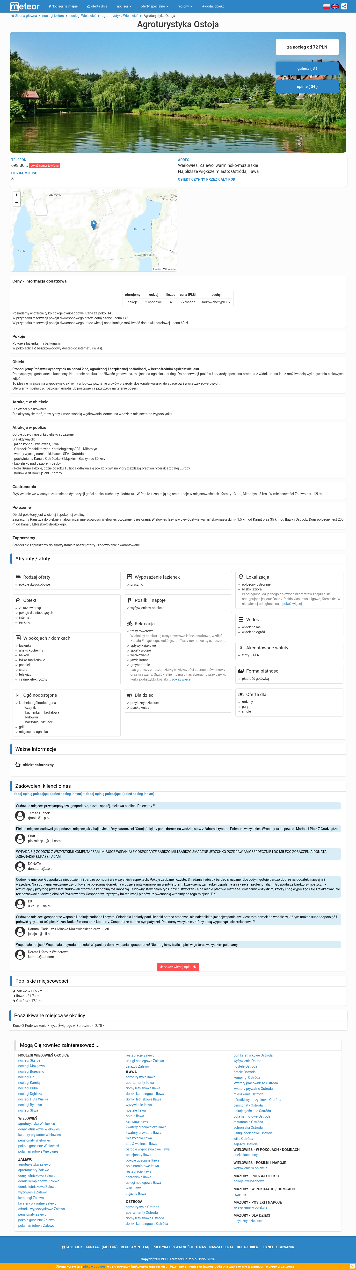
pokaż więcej (181, 679)
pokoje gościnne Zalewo (36, 1220)
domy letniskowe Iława (143, 1088)
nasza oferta (221, 1247)
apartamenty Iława (140, 1083)
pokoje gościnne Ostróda (252, 1111)
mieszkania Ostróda (248, 1094)
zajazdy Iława (136, 1194)
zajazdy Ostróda (245, 1144)
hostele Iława (136, 1110)
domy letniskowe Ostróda (145, 1218)
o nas (201, 1247)
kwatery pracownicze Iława (146, 1127)
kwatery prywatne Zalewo (37, 1203)
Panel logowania (278, 1247)
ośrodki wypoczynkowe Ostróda (257, 1100)
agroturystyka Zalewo (34, 1164)
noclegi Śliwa (28, 1110)
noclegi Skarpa (29, 1060)
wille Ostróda (243, 1139)
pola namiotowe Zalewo (36, 1225)
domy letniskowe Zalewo (36, 1176)
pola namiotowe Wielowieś (38, 1151)
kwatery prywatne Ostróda (253, 1089)
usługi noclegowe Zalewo (145, 1061)
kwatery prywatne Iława (143, 1133)
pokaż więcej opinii (178, 967)
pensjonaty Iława (138, 1155)
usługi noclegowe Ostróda (253, 1133)
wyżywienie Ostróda (248, 1061)
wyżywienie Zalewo (32, 1192)
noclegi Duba (28, 1088)
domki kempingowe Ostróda (147, 1224)
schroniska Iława (138, 1177)
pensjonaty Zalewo (32, 1214)
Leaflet (157, 269)
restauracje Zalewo (140, 1055)
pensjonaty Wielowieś (34, 1140)
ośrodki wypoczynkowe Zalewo (41, 1209)
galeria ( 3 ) (307, 68)
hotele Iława (135, 1116)
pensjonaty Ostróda (248, 1105)
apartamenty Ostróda (142, 1212)
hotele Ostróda (244, 1072)
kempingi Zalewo (31, 1198)
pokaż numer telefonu (44, 165)
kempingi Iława (137, 1121)
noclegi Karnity (29, 1083)
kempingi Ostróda (246, 1077)
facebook (72, 1247)
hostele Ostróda (245, 1066)
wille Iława (134, 1188)
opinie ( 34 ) (307, 86)
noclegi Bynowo (30, 1105)
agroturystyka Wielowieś (36, 1124)
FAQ (146, 1247)
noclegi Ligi (26, 1077)
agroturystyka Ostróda (142, 1207)
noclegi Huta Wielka (33, 1099)
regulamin (130, 1247)
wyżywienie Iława (139, 1105)
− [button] (16, 202)
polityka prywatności (173, 1247)
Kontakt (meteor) (101, 1247)
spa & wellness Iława (141, 1144)
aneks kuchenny (245, 1155)
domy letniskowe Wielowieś (39, 1129)
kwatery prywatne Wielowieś (39, 1135)
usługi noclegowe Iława (143, 1183)
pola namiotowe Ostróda (251, 1116)
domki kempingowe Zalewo (38, 1181)
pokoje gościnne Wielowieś (38, 1146)
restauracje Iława (139, 1171)
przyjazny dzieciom (247, 1221)
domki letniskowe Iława (143, 1099)
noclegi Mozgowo (31, 1066)
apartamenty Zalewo (33, 1170)
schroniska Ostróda (248, 1127)
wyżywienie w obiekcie (250, 1168)
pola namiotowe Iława (142, 1166)
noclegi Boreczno (31, 1071)
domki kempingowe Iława (145, 1094)
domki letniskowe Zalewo (37, 1187)
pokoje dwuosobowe (248, 1181)
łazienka (239, 1194)
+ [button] (16, 195)
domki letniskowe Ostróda (253, 1055)
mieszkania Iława (139, 1138)
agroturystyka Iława (140, 1077)
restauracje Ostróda (248, 1122)
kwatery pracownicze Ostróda (255, 1083)
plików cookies (94, 1266)
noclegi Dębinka (30, 1094)
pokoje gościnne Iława (143, 1160)
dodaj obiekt (248, 1247)
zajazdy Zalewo (137, 1066)
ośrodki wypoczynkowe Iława (148, 1149)
